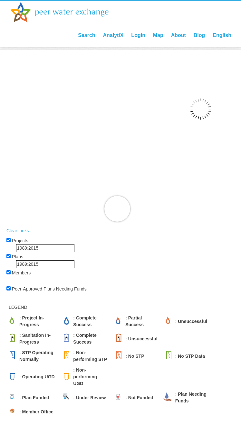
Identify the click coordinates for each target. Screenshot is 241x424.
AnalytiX (113, 35)
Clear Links (17, 230)
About (178, 35)
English (222, 35)
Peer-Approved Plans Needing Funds (49, 288)
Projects (20, 240)
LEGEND (18, 307)
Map (158, 35)
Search (86, 35)
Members (21, 272)
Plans (17, 256)
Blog (199, 35)
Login (138, 35)
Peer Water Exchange (64, 12)
